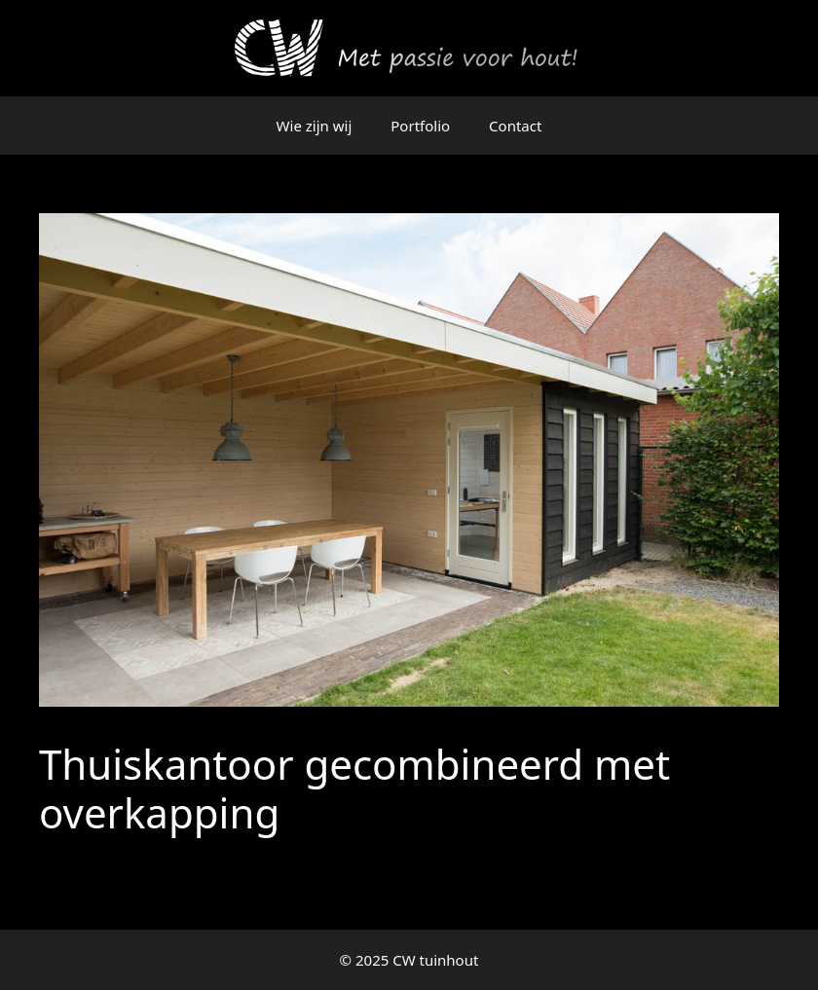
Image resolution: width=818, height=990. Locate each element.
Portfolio (420, 125)
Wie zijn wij (315, 125)
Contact (515, 125)
